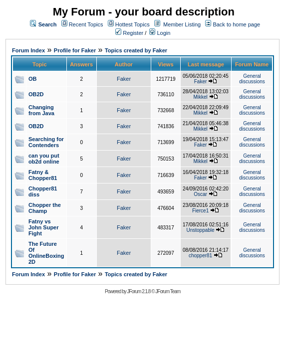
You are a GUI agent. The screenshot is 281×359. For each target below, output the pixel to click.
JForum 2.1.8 (138, 291)
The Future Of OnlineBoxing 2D (46, 253)
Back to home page (236, 24)
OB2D (36, 94)
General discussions (252, 78)
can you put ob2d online (43, 159)
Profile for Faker (75, 50)
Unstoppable (200, 230)
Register (129, 33)
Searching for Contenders (46, 142)
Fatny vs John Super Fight (43, 227)
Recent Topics (86, 24)
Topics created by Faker (136, 50)
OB (32, 79)
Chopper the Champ (44, 208)
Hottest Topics (132, 24)
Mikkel (200, 97)
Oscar (200, 194)
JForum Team (167, 291)
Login (159, 33)
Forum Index (28, 50)
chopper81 (200, 255)
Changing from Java (41, 110)
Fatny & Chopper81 (42, 175)
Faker (124, 79)
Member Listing (182, 24)
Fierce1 (200, 210)
